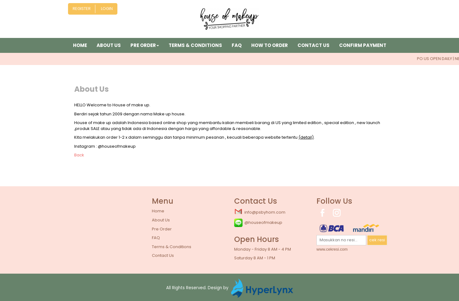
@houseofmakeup (258, 223)
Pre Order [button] (144, 45)
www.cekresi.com (332, 249)
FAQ (237, 45)
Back (79, 155)
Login (107, 9)
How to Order (269, 45)
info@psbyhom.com (259, 211)
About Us (109, 45)
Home (80, 45)
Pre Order (162, 229)
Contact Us (313, 45)
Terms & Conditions (195, 45)
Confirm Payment (362, 45)
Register (82, 9)
